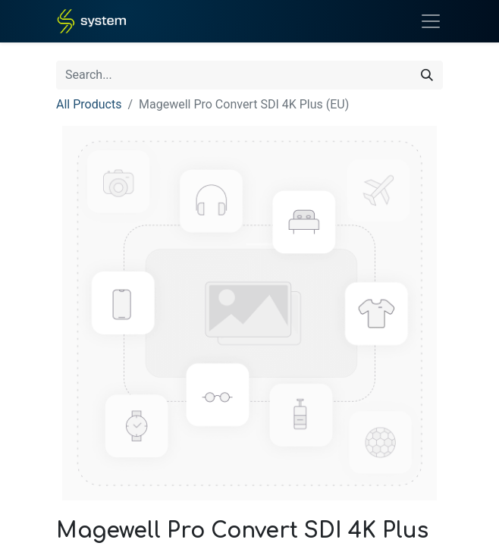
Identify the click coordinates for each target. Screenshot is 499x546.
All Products (88, 104)
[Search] (427, 75)
